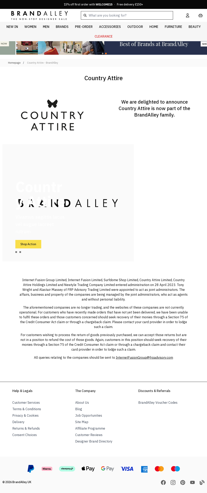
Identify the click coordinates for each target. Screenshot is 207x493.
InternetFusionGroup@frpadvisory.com (144, 357)
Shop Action (28, 244)
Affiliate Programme (90, 428)
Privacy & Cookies (25, 415)
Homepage (14, 62)
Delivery (18, 422)
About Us (82, 402)
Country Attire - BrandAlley (42, 62)
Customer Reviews (88, 435)
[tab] (16, 252)
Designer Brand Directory (93, 441)
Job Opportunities (88, 415)
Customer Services (26, 402)
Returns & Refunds (26, 428)
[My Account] (187, 15)
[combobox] (127, 15)
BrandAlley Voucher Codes (157, 402)
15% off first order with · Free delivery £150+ (103, 4)
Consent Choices (24, 435)
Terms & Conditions (26, 409)
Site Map (81, 422)
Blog (78, 409)
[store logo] (36, 15)
